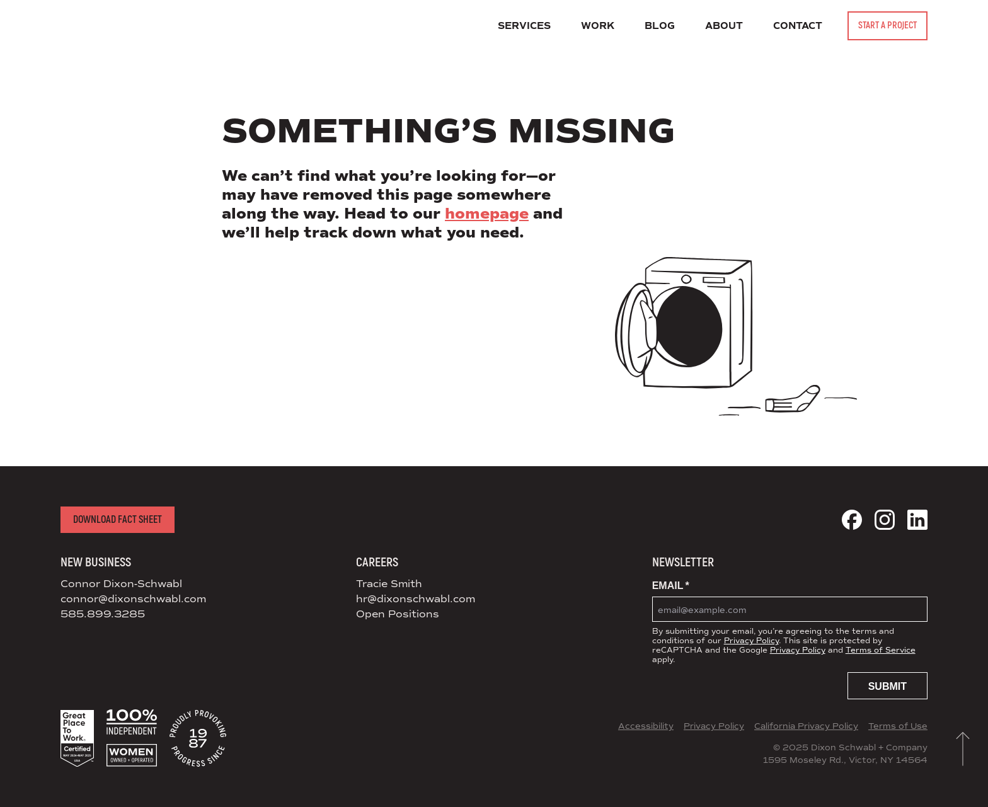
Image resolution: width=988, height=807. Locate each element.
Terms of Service (881, 650)
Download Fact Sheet (117, 519)
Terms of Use (898, 726)
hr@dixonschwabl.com (415, 599)
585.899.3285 (102, 614)
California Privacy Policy (806, 726)
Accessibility (646, 726)
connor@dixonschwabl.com (133, 599)
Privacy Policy (751, 641)
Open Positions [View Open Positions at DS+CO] (397, 614)
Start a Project (887, 25)
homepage (487, 213)
